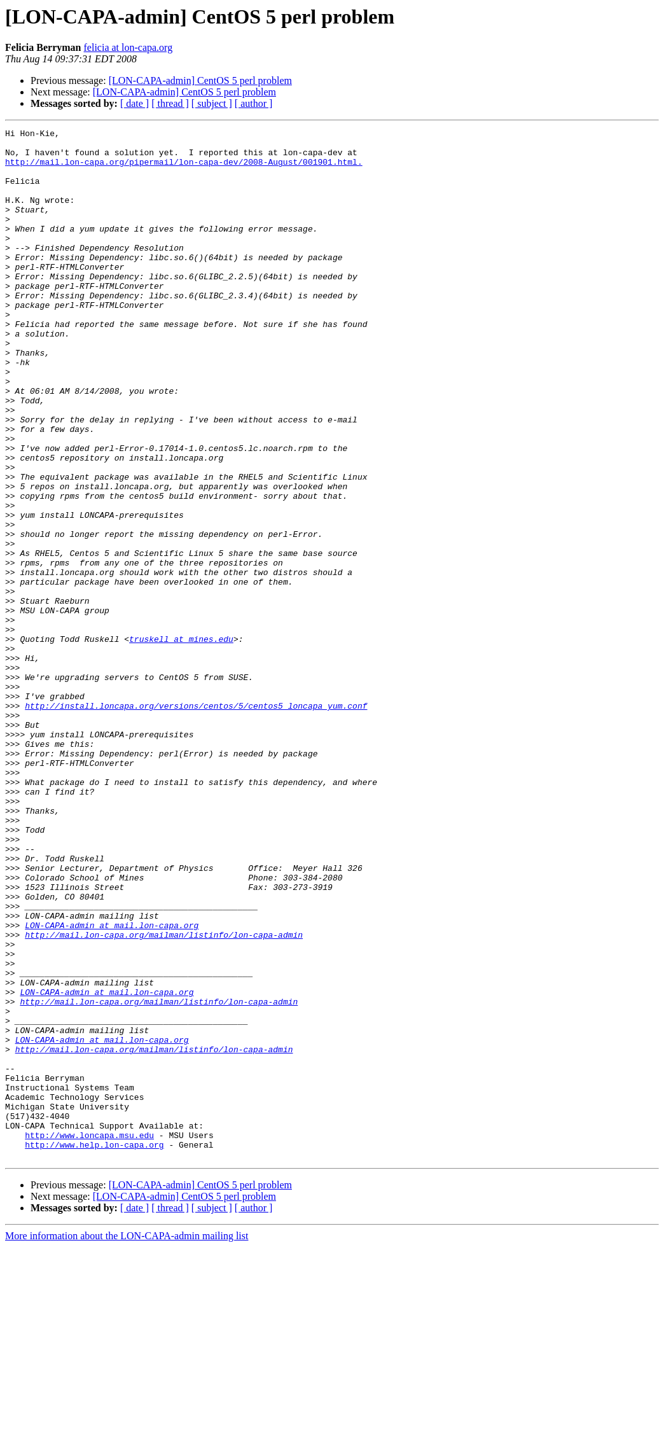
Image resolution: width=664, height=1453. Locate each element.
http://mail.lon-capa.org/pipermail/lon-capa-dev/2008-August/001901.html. (184, 169)
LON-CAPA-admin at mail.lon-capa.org (111, 1085)
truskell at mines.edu (181, 741)
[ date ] (134, 103)
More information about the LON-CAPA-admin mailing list (126, 1441)
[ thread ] (170, 103)
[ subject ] (211, 103)
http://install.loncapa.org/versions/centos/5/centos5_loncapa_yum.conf (196, 822)
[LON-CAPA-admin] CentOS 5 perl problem (200, 80)
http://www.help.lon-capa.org (94, 1348)
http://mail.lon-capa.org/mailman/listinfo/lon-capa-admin (164, 1096)
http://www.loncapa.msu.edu (89, 1337)
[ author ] (254, 103)
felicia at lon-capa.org (128, 47)
